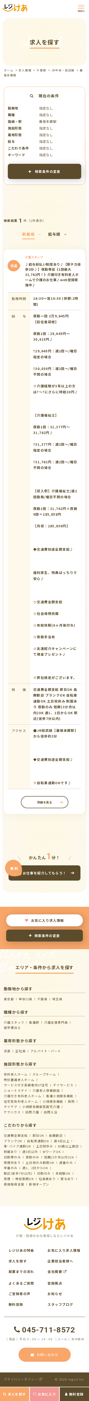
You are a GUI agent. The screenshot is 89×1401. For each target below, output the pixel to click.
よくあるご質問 (21, 1283)
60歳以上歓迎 (68, 1146)
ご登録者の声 (19, 1293)
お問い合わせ (45, 1354)
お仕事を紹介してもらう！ (44, 873)
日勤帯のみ (12, 1157)
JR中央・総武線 (63, 70)
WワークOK (52, 1151)
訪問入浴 (51, 1112)
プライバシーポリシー (23, 1379)
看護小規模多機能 (59, 1096)
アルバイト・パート (45, 1051)
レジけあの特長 (21, 1250)
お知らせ (54, 1293)
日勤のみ (44, 1173)
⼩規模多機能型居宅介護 (41, 1106)
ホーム (8, 70)
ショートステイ (16, 1090)
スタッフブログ (60, 1304)
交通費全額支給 (16, 1135)
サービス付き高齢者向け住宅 (26, 1085)
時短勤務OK (24, 1179)
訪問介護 (32, 1112)
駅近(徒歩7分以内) (18, 1173)
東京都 (9, 999)
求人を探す (14, 1394)
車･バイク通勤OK (17, 1146)
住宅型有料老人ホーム (21, 1101)
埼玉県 (57, 999)
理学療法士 (12, 1027)
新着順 (31, 234)
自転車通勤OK (38, 1141)
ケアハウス (12, 1112)
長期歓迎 (56, 1135)
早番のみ (11, 1168)
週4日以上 (62, 1141)
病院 (71, 1101)
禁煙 (7, 1179)
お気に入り (44, 1394)
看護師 (34, 1022)
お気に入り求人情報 (44, 920)
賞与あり (67, 1179)
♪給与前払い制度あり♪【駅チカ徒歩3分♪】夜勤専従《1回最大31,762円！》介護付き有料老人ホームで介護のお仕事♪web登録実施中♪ (53, 274)
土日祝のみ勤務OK (40, 1162)
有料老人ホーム (16, 1074)
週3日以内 (30, 1151)
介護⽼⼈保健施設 (46, 1090)
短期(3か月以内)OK (59, 1157)
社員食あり (47, 1179)
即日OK (38, 1135)
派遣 (7, 1051)
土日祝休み (44, 1146)
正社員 (20, 1051)
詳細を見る (44, 802)
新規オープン (39, 1184)
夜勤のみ (32, 1157)
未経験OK (63, 1173)
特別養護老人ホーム (19, 1079)
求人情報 (25, 70)
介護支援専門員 (56, 1022)
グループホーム (44, 1074)
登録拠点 (54, 1283)
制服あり (11, 1151)
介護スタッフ (14, 1022)
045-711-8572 (44, 1329)
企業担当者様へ (60, 1261)
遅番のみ (66, 1162)
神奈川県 (26, 999)
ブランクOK (13, 1141)
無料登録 (74, 1394)
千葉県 (41, 70)
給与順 (57, 234)
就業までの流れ (21, 1271)
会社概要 (57, 1271)
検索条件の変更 (44, 171)
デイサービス (63, 1085)
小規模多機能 (53, 1101)
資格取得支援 (14, 1184)
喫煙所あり (12, 1162)
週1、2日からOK (35, 1168)
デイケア (11, 1106)
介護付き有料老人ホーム (22, 1096)
